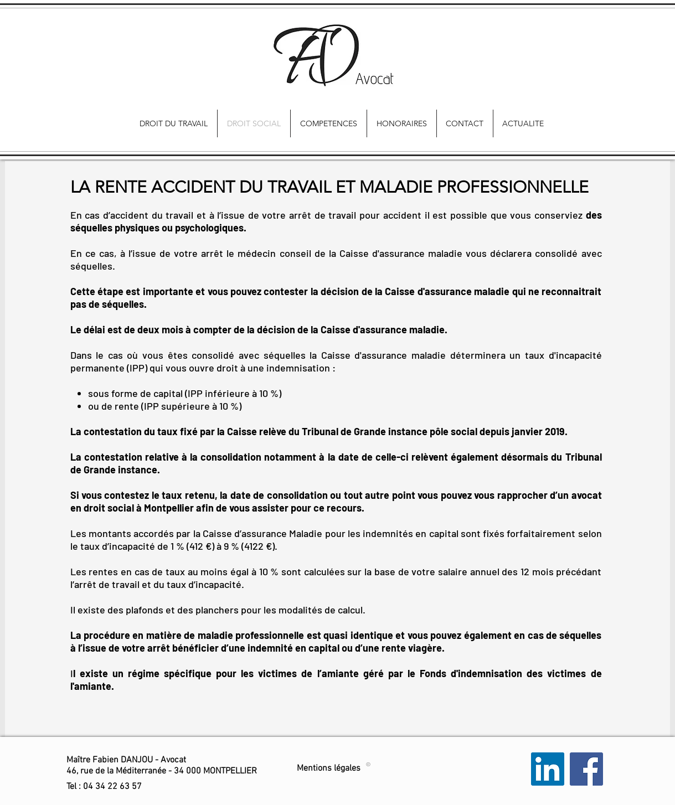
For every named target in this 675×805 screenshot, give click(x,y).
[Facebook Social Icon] (586, 769)
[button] (104, 786)
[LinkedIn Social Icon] (547, 769)
